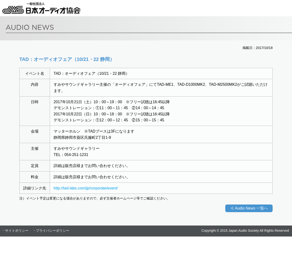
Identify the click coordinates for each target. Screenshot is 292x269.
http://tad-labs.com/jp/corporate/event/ (86, 188)
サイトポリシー (16, 230)
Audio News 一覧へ (251, 208)
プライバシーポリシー (52, 230)
